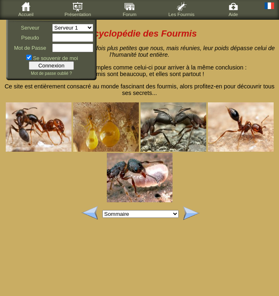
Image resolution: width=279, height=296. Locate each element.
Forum (129, 9)
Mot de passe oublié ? (51, 73)
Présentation (78, 9)
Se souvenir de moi (55, 58)
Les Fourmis (181, 9)
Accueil (26, 9)
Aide (233, 9)
